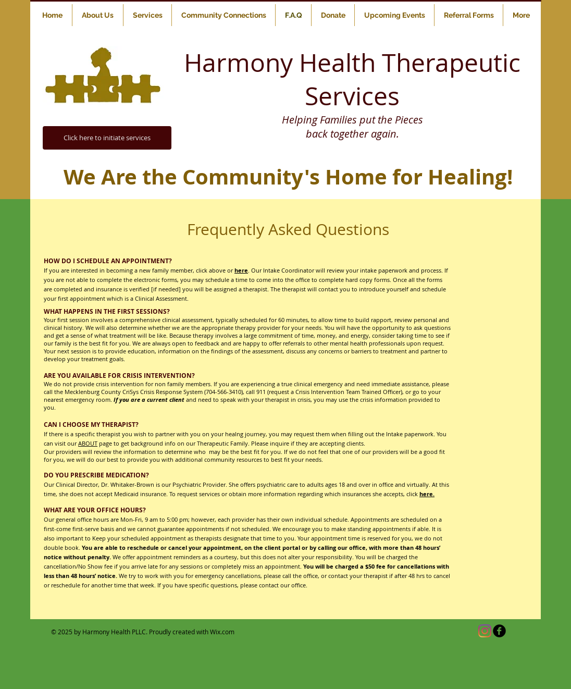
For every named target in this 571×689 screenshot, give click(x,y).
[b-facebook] (499, 630)
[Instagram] (484, 630)
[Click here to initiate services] (107, 138)
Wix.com (222, 632)
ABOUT (87, 443)
